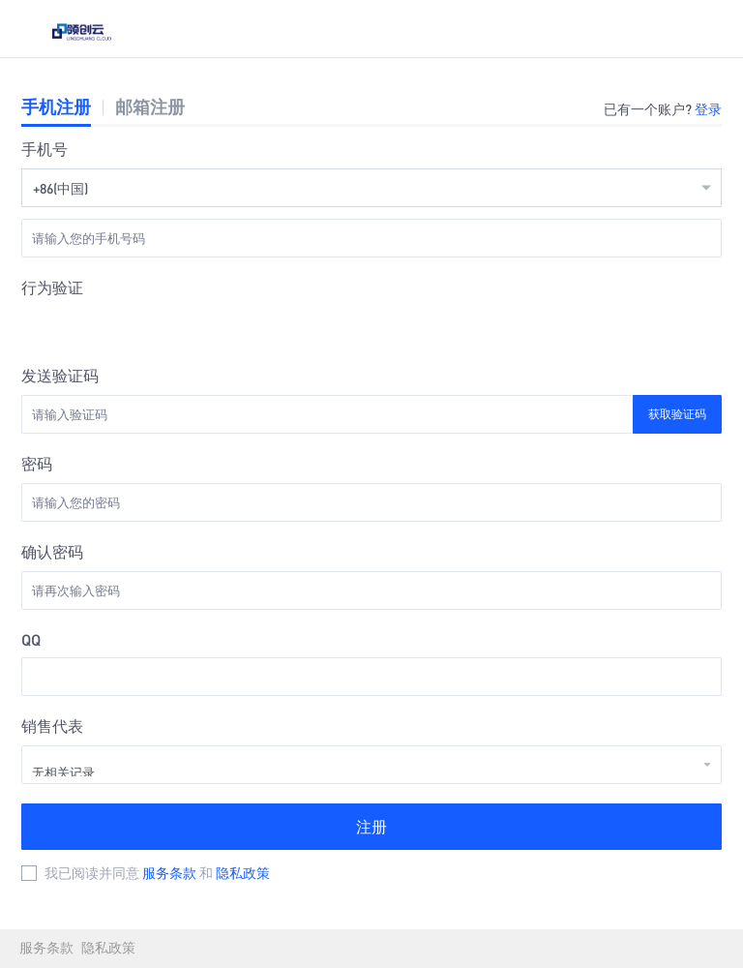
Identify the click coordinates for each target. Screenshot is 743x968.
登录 (708, 108)
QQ (31, 639)
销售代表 (52, 725)
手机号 (44, 148)
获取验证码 (677, 414)
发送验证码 (60, 375)
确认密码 (52, 551)
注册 (371, 826)
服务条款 (170, 872)
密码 (36, 463)
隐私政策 (243, 872)
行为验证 (52, 287)
